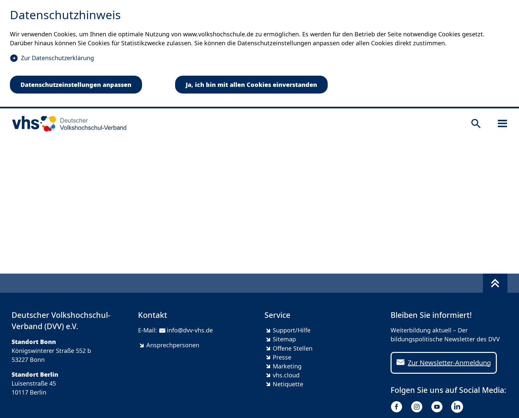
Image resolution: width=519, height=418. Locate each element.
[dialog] (259, 54)
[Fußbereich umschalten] (495, 283)
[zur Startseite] (67, 123)
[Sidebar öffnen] (502, 123)
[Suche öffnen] (476, 123)
